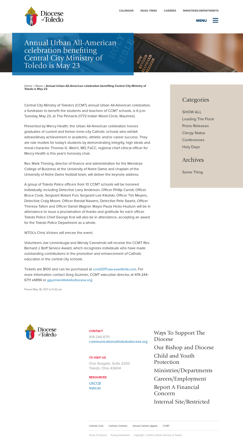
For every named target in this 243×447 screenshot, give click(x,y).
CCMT (166, 424)
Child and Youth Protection (175, 358)
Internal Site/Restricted (183, 400)
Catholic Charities (118, 424)
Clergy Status (193, 133)
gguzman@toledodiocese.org (70, 280)
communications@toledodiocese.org (118, 341)
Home (28, 86)
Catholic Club (96, 424)
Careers (170, 10)
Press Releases (195, 126)
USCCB (95, 383)
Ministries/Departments (201, 10)
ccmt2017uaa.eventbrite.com (116, 269)
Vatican (95, 388)
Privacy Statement (120, 433)
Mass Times (148, 10)
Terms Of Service (98, 433)
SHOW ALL (192, 112)
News (39, 86)
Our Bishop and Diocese (185, 346)
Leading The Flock (198, 119)
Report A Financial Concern (178, 388)
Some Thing (192, 172)
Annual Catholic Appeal (145, 424)
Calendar (126, 10)
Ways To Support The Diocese (181, 335)
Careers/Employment (181, 377)
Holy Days (191, 147)
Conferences (193, 140)
